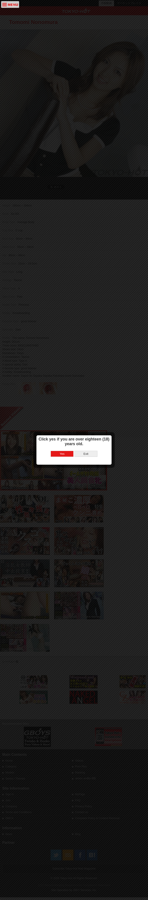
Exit (85, 369)
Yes (62, 369)
